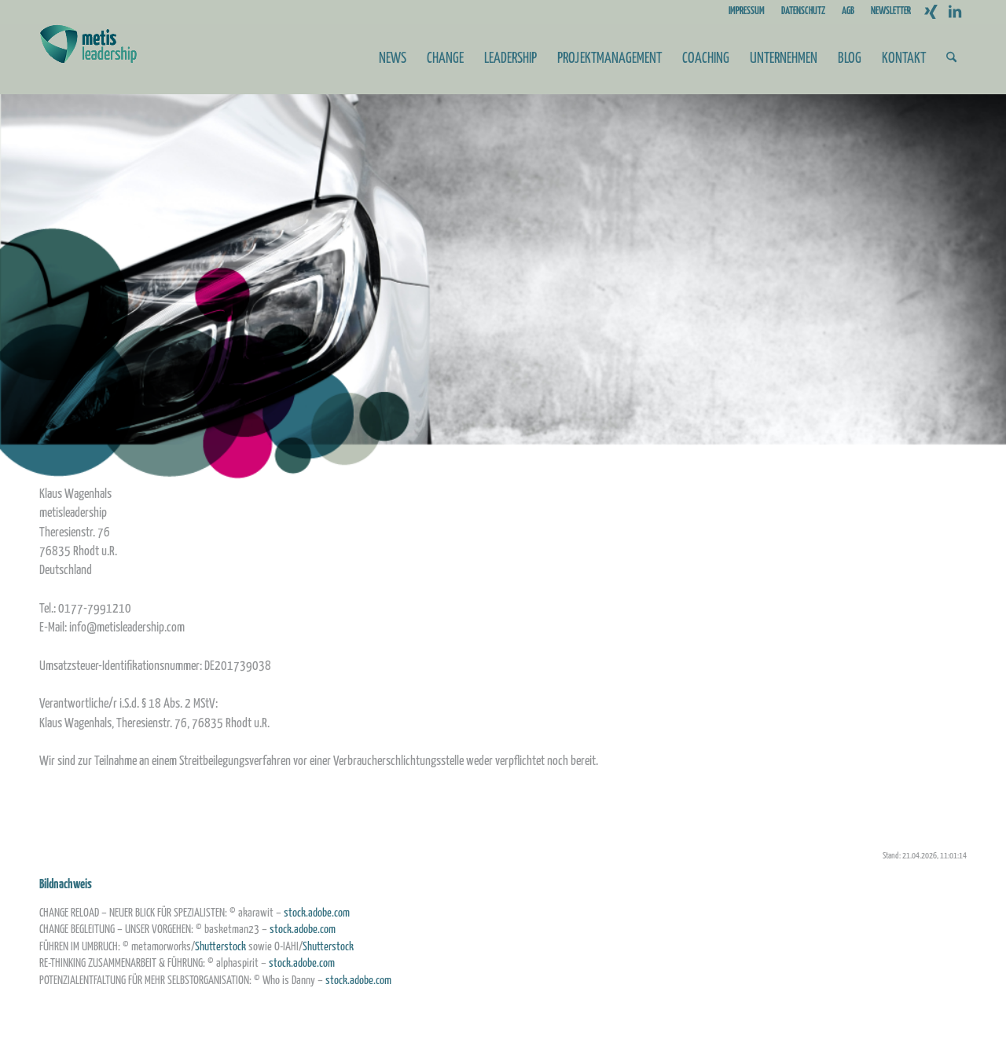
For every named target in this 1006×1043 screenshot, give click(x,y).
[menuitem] (747, 12)
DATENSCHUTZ (803, 11)
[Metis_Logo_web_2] (88, 58)
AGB (848, 11)
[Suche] (951, 58)
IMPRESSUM (747, 11)
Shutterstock (220, 947)
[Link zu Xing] (931, 12)
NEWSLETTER (891, 11)
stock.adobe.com (317, 913)
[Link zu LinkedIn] (955, 12)
